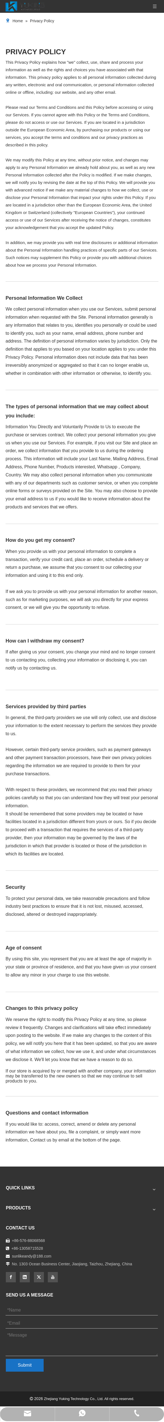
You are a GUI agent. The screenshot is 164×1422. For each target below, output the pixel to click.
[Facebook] (11, 1277)
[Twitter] (39, 1277)
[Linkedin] (25, 1277)
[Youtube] (53, 1277)
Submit (25, 1365)
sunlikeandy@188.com (31, 1256)
